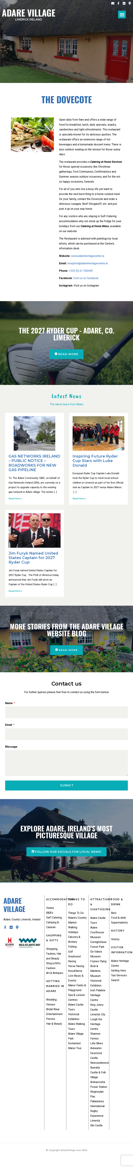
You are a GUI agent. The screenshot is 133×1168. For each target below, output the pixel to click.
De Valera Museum (96, 957)
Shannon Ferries (95, 1042)
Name (9, 703)
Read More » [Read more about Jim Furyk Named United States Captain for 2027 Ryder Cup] (15, 591)
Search (115, 983)
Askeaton (96, 1054)
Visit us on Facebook (86, 278)
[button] (122, 14)
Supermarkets (119, 925)
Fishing (72, 950)
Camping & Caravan (52, 928)
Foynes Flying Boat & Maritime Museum (98, 972)
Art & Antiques (54, 977)
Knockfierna (75, 975)
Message (11, 747)
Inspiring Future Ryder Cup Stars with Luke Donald (95, 461)
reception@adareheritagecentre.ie (87, 263)
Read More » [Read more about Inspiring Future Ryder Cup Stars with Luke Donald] (79, 498)
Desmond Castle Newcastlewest (98, 1064)
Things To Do (76, 915)
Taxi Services (119, 978)
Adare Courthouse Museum (97, 935)
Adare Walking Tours (76, 1032)
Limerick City (98, 1019)
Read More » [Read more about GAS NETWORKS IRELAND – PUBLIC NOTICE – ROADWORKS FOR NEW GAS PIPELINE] (15, 498)
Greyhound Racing (74, 962)
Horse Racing (76, 970)
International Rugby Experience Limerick (97, 1121)
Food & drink (118, 920)
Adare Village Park (76, 1042)
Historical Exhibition (74, 1022)
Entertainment (54, 1018)
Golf (70, 955)
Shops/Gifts (53, 967)
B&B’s (49, 915)
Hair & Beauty (54, 1028)
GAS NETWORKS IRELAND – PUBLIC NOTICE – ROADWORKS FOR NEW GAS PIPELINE (34, 463)
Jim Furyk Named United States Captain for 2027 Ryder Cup (33, 558)
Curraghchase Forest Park (98, 948)
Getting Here (118, 973)
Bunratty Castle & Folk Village (98, 1079)
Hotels (50, 910)
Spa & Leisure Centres (76, 1002)
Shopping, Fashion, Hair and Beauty (54, 957)
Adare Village (28, 13)
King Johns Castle (97, 1012)
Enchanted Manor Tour (75, 1052)
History (115, 942)
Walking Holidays (73, 933)
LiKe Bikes (96, 1049)
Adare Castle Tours (76, 1012)
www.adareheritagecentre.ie (87, 256)
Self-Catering (54, 920)
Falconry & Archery (74, 943)
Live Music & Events (76, 982)
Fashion (51, 972)
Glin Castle (96, 1133)
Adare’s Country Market (77, 923)
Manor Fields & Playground (77, 992)
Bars (114, 915)
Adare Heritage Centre (120, 966)
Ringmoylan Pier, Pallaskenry (97, 1103)
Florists (50, 1023)
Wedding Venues (51, 1006)
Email (9, 725)
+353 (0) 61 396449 (81, 270)
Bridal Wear (53, 1013)
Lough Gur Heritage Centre (96, 1029)
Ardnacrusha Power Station (98, 1091)
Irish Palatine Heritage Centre (98, 999)
